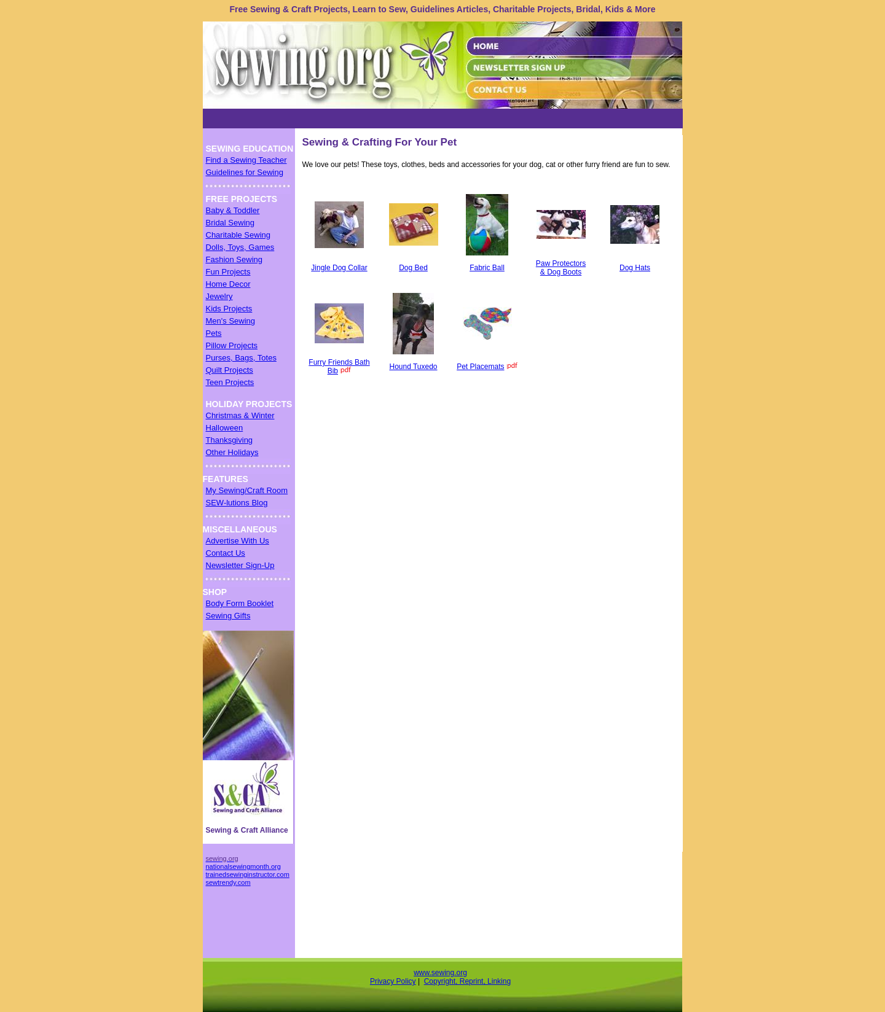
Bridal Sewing (230, 222)
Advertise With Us (237, 540)
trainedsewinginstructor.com (247, 874)
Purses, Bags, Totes (241, 357)
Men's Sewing (231, 320)
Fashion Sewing (234, 259)
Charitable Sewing (238, 234)
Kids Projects (229, 308)
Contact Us (225, 553)
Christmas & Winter (240, 415)
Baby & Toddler (233, 210)
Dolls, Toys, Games (240, 247)
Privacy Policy (393, 981)
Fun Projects (228, 271)
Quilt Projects (229, 370)
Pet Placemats (480, 366)
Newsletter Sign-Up (240, 565)
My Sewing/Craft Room (247, 490)
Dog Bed (413, 267)
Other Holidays (232, 452)
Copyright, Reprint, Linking (467, 981)
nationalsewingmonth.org (243, 866)
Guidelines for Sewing (244, 172)
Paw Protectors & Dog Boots (561, 267)
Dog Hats (635, 267)
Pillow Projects (232, 345)
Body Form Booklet (240, 603)
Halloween (224, 427)
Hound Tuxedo (413, 366)
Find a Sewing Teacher (246, 160)
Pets (214, 333)
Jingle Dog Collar (339, 267)
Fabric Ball (487, 267)
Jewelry (219, 296)
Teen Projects (230, 382)
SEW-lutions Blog (237, 502)
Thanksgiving (229, 440)
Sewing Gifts (228, 615)
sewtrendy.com (228, 882)
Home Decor (228, 284)
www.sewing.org (440, 972)
